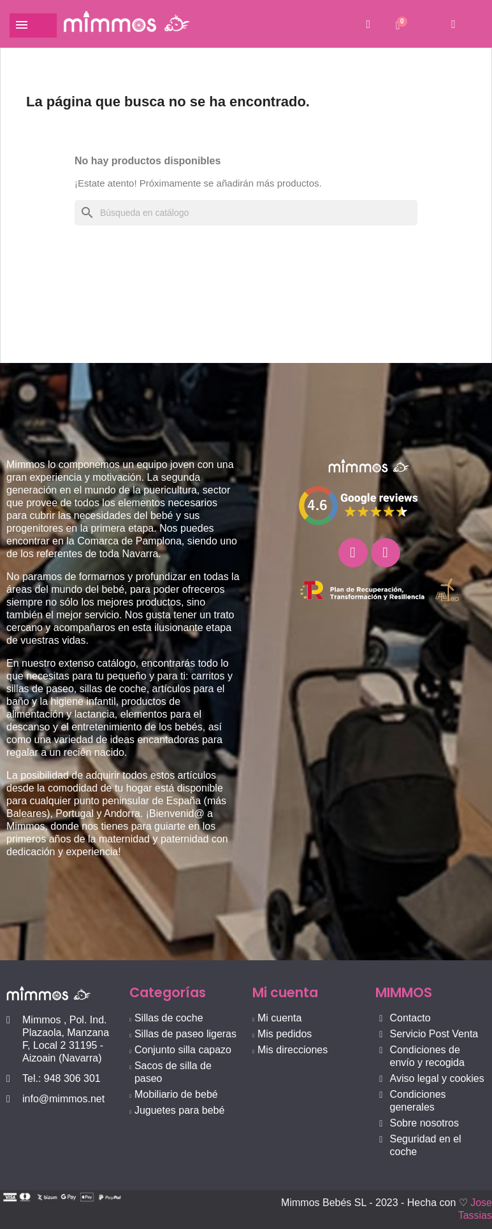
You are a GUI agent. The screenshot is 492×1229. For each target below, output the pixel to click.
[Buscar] (246, 212)
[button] (368, 23)
